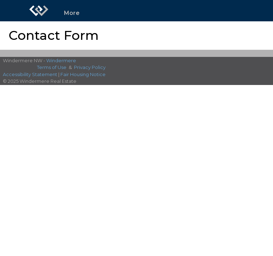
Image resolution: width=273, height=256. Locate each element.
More (72, 13)
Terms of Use (51, 67)
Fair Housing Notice (83, 74)
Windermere (61, 60)
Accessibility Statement (30, 74)
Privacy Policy (90, 67)
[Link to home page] (39, 10)
